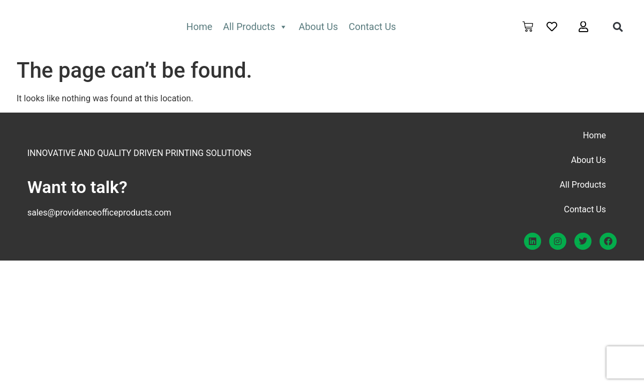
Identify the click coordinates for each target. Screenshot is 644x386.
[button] (618, 27)
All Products (255, 27)
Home (199, 26)
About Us (318, 26)
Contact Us (372, 26)
